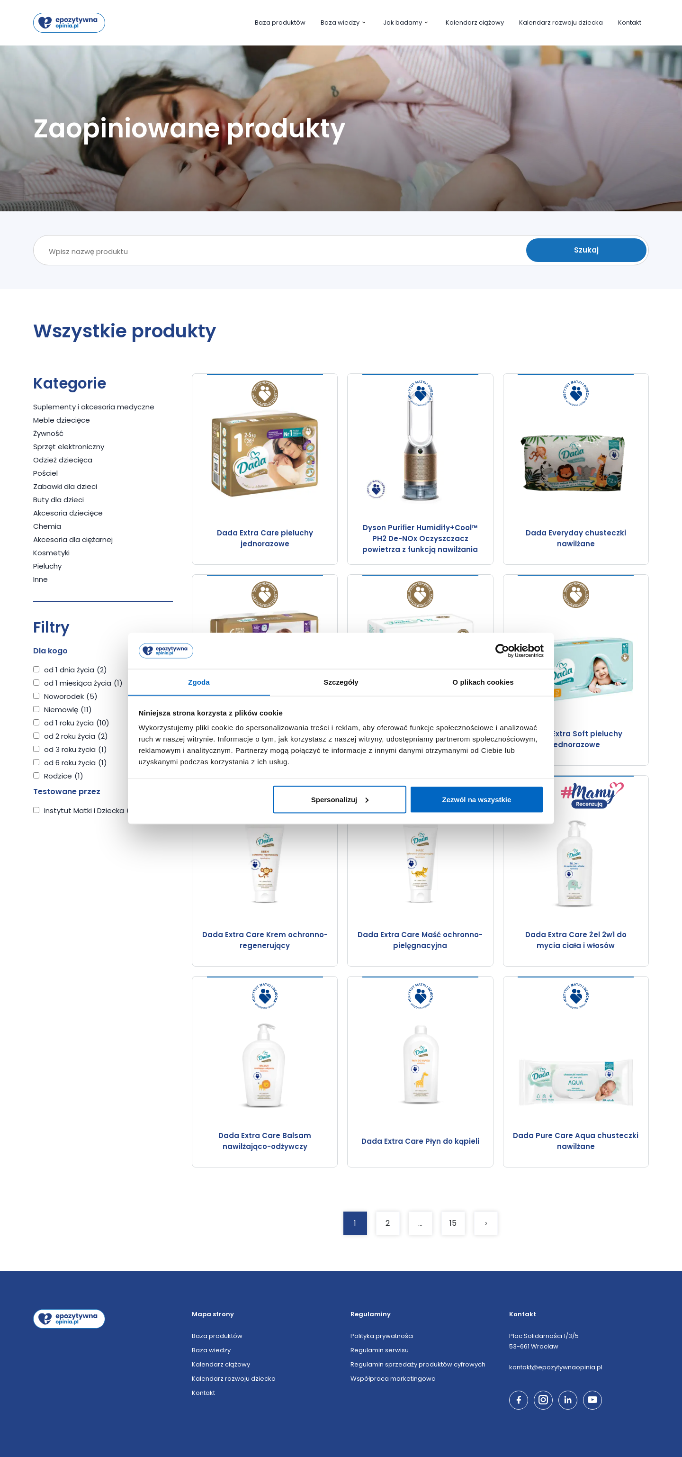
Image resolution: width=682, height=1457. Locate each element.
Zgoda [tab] (199, 682)
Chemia (47, 526)
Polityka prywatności (381, 1335)
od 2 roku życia (76, 736)
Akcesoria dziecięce (68, 513)
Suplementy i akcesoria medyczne (93, 407)
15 (453, 1223)
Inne (40, 579)
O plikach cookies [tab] (482, 682)
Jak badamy (407, 23)
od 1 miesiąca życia (83, 683)
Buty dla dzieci (58, 500)
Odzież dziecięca (62, 460)
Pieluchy (47, 566)
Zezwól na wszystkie (476, 800)
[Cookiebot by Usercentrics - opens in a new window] (502, 650)
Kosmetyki (51, 553)
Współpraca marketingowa (393, 1378)
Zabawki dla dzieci (65, 486)
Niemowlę (68, 709)
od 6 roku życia (75, 762)
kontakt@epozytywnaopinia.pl (555, 1367)
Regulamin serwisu (379, 1350)
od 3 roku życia (75, 749)
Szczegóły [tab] (340, 682)
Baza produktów (280, 22)
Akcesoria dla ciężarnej (73, 539)
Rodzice (63, 775)
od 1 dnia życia (75, 669)
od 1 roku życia (76, 722)
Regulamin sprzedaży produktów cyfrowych (417, 1364)
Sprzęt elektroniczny (68, 447)
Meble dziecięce (61, 420)
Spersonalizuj (340, 800)
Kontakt (629, 22)
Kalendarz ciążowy (475, 22)
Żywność (48, 433)
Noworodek (71, 696)
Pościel (45, 473)
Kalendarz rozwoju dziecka (561, 22)
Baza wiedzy (344, 23)
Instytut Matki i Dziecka (92, 810)
